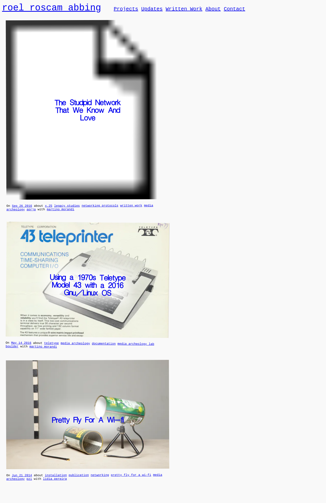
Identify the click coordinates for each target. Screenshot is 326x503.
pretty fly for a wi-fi (131, 480)
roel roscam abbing (51, 8)
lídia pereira (55, 484)
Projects (126, 9)
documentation (104, 347)
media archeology (75, 346)
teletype (51, 346)
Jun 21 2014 (22, 480)
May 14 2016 (21, 346)
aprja (31, 212)
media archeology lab (135, 347)
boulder (12, 350)
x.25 (48, 207)
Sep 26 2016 (22, 208)
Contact (234, 9)
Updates (151, 9)
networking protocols (100, 207)
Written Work (184, 9)
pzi (29, 484)
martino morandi (60, 212)
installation (56, 480)
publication (79, 480)
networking (100, 480)
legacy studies (67, 207)
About (213, 9)
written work (131, 207)
